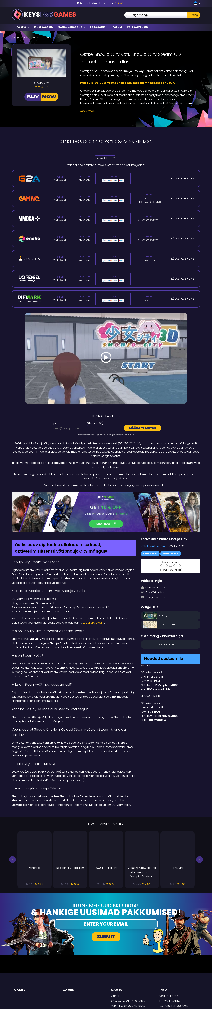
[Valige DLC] (105, 157)
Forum (117, 27)
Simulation (150, 518)
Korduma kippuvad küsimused (130, 971)
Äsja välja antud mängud (128, 966)
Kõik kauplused (137, 27)
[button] (12, 824)
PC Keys (23, 27)
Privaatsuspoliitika (171, 975)
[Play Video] (106, 358)
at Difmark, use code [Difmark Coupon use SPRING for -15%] (100, 3)
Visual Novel (170, 518)
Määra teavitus (142, 428)
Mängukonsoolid (71, 27)
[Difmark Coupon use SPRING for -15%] (106, 494)
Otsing (193, 15)
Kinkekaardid (43, 27)
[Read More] (138, 111)
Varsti (115, 961)
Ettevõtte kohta (169, 966)
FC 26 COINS (99, 27)
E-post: (55, 423)
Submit (106, 902)
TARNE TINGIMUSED (170, 980)
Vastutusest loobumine (174, 971)
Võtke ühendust (169, 961)
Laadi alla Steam (93, 588)
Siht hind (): (95, 423)
